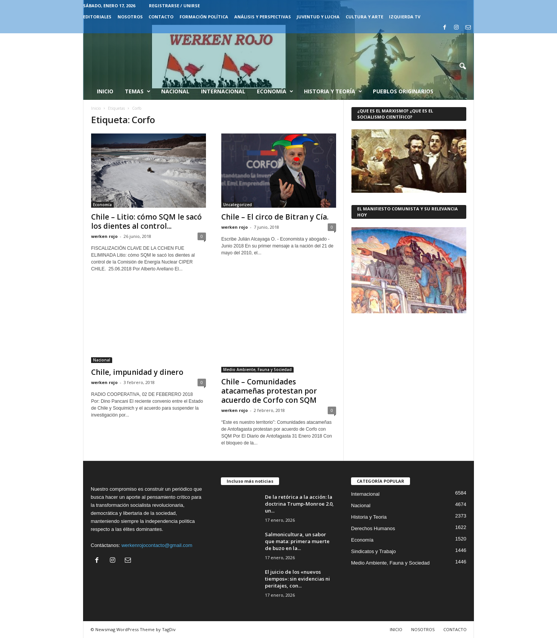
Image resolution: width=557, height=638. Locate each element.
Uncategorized (237, 204)
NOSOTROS (130, 17)
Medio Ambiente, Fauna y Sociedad (257, 369)
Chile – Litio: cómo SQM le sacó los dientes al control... (146, 221)
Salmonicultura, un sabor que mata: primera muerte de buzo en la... (297, 541)
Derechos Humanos (373, 528)
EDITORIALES (97, 17)
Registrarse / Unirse (174, 5)
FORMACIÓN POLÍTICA (204, 17)
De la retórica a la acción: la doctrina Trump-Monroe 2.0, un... (299, 503)
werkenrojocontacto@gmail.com (156, 545)
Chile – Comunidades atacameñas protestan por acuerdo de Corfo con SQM (269, 391)
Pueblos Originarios (403, 91)
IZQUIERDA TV (404, 17)
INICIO (396, 629)
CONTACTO (161, 17)
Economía (275, 91)
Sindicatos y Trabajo (373, 551)
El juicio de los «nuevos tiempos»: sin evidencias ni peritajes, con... (297, 578)
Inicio (105, 91)
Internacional (223, 91)
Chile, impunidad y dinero (137, 372)
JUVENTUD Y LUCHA (318, 17)
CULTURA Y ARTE (364, 17)
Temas (137, 91)
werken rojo (104, 236)
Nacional (175, 91)
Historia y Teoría (333, 91)
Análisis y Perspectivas (262, 17)
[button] (462, 66)
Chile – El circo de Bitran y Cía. (274, 217)
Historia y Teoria (369, 517)
